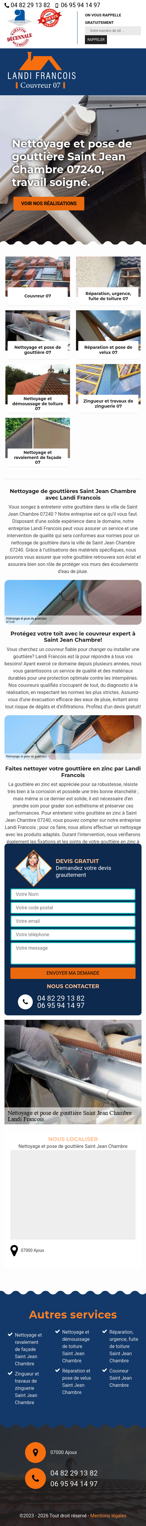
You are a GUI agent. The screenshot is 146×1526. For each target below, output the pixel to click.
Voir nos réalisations (49, 203)
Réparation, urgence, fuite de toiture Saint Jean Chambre (123, 1346)
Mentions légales (108, 1516)
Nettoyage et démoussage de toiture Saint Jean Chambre (76, 1346)
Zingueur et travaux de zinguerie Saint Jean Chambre (27, 1388)
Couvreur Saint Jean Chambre (120, 1378)
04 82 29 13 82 (27, 5)
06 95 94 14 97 (77, 5)
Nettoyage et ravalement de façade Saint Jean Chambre (28, 1349)
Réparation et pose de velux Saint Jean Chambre (76, 1381)
